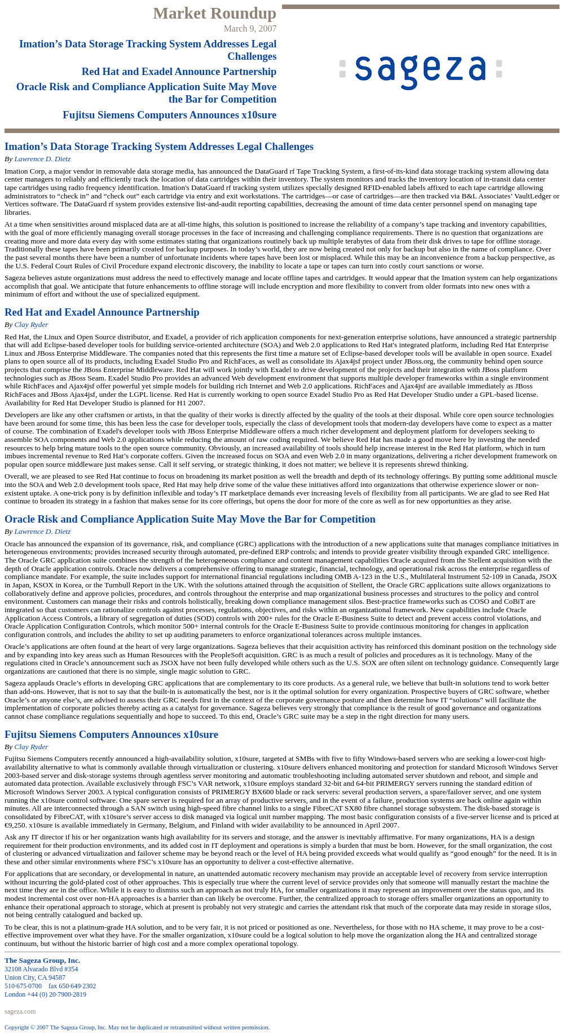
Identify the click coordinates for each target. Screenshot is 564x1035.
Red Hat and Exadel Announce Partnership (179, 71)
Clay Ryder (31, 324)
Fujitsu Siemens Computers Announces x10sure (169, 115)
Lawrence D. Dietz (42, 158)
